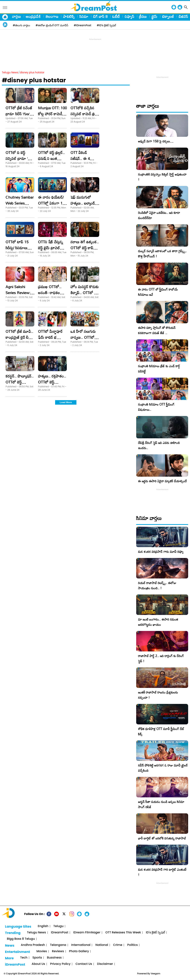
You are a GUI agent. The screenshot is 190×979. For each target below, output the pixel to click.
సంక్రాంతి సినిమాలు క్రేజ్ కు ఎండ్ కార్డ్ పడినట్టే (159, 368)
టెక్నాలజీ (168, 16)
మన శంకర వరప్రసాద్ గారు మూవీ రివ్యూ (161, 552)
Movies (42, 951)
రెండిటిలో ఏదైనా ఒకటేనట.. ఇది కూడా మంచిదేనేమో (159, 215)
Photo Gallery (79, 951)
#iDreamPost (82, 25)
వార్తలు (16, 16)
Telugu (58, 926)
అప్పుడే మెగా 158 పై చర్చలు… (155, 141)
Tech (23, 957)
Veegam (155, 973)
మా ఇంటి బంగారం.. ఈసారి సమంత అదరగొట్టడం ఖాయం (158, 622)
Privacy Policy (60, 964)
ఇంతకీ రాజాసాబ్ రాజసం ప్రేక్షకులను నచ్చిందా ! (158, 695)
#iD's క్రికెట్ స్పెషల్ (106, 25)
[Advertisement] (95, 49)
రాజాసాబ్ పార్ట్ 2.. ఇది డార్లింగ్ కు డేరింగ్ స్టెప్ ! (161, 658)
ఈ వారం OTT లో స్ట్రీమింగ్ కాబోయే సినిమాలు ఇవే (158, 292)
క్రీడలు (143, 16)
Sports (37, 957)
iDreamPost (59, 932)
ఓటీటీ (116, 16)
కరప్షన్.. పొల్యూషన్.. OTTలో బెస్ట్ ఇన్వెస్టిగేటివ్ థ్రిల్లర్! (20, 382)
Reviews (58, 951)
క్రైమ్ (154, 16)
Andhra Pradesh (33, 945)
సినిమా (83, 16)
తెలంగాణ (52, 16)
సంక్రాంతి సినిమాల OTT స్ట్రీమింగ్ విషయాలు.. (156, 407)
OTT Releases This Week (123, 932)
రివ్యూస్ (129, 16)
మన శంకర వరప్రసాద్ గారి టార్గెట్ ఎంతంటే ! (162, 872)
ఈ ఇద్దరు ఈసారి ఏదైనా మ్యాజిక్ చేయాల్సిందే (162, 481)
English (43, 926)
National (101, 945)
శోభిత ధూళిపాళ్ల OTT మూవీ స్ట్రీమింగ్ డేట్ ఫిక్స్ (161, 731)
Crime (117, 945)
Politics (132, 945)
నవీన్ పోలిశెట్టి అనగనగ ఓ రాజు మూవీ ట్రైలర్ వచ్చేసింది (163, 768)
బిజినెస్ (183, 16)
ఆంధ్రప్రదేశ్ (33, 16)
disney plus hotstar (32, 72)
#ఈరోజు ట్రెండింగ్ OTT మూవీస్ (52, 25)
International (81, 945)
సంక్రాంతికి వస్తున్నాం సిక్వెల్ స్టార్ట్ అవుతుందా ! (162, 177)
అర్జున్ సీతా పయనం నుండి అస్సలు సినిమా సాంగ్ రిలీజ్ (161, 804)
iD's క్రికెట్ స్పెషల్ (155, 932)
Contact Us (84, 964)
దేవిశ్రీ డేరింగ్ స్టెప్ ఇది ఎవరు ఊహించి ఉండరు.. (159, 445)
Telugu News (10, 72)
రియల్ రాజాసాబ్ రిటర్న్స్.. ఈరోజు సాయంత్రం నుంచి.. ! (157, 585)
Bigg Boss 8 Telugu (21, 939)
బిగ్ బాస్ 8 (100, 16)
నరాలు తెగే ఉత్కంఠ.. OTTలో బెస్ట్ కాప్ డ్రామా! (85, 247)
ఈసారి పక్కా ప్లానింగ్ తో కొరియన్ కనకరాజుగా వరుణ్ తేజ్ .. (157, 330)
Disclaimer (105, 964)
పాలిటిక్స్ (69, 16)
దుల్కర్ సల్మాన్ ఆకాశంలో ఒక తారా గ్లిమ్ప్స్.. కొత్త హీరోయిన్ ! (162, 253)
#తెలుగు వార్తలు (21, 25)
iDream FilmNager (86, 932)
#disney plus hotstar (34, 80)
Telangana (58, 945)
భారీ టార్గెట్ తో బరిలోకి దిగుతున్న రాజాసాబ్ (162, 838)
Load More (66, 402)
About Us (38, 964)
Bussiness (54, 957)
